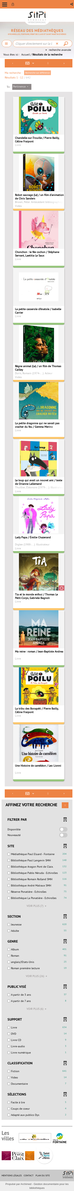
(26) (37, 976)
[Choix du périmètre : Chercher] (7, 43)
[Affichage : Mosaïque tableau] (30, 63)
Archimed (26, 1184)
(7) (37, 906)
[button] (72, 4)
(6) (37, 1009)
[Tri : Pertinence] (21, 87)
